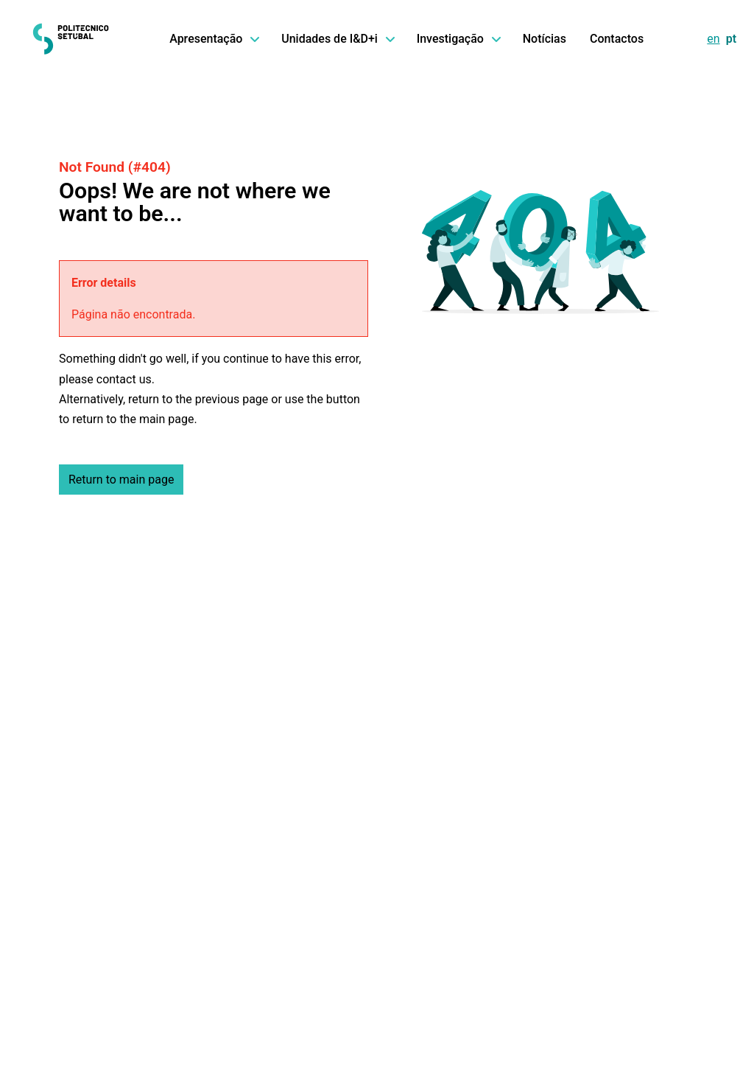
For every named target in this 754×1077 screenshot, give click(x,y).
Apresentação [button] (213, 39)
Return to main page (121, 480)
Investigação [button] (458, 39)
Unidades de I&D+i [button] (336, 39)
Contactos (617, 39)
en (713, 39)
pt (731, 39)
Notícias (544, 39)
